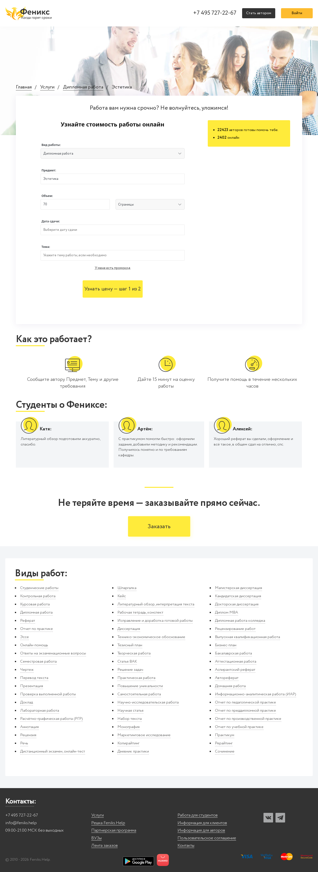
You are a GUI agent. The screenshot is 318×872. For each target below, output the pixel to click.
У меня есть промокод (112, 268)
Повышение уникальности (140, 686)
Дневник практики (133, 751)
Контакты (185, 845)
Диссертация (128, 629)
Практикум (224, 735)
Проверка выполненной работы (48, 694)
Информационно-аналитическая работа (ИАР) (255, 694)
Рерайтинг (223, 743)
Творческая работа (134, 653)
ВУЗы (96, 838)
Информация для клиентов (202, 823)
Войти (297, 13)
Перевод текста (34, 678)
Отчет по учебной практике (239, 727)
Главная (24, 87)
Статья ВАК (127, 661)
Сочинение (224, 751)
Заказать (159, 526)
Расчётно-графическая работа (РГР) (51, 718)
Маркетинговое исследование (144, 735)
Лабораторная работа (39, 710)
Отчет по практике (36, 629)
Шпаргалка (126, 588)
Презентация (31, 686)
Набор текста (129, 718)
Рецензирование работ (235, 629)
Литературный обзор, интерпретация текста (155, 604)
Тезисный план (129, 645)
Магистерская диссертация (238, 588)
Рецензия (28, 735)
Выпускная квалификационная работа (247, 637)
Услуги (47, 87)
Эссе (24, 637)
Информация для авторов (201, 830)
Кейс (121, 596)
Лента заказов (104, 845)
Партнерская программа (113, 830)
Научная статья (130, 710)
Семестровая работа (38, 661)
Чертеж (27, 669)
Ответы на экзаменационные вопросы (53, 653)
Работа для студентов (197, 815)
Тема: (46, 247)
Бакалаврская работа (233, 653)
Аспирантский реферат (235, 669)
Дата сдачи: (51, 221)
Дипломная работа (83, 87)
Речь (24, 743)
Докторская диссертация (236, 604)
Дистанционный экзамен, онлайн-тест (52, 751)
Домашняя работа (230, 686)
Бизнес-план (225, 645)
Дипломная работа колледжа (240, 620)
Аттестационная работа (235, 661)
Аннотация (29, 727)
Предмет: (49, 170)
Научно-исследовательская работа (148, 702)
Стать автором (258, 13)
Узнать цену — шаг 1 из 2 (112, 289)
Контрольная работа (37, 596)
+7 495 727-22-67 (214, 13)
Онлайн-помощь (34, 645)
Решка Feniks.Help (108, 823)
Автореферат (226, 678)
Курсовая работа (35, 604)
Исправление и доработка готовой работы (155, 620)
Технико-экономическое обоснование (151, 637)
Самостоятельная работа (139, 694)
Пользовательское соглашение (206, 838)
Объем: (47, 196)
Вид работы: (51, 145)
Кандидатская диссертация (238, 596)
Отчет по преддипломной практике (245, 710)
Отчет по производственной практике (248, 718)
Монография (128, 727)
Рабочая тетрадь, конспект (140, 612)
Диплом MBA (226, 612)
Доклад (26, 702)
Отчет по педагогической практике (245, 702)
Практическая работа (136, 678)
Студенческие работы (39, 588)
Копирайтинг (128, 743)
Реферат (27, 620)
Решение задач (130, 669)
